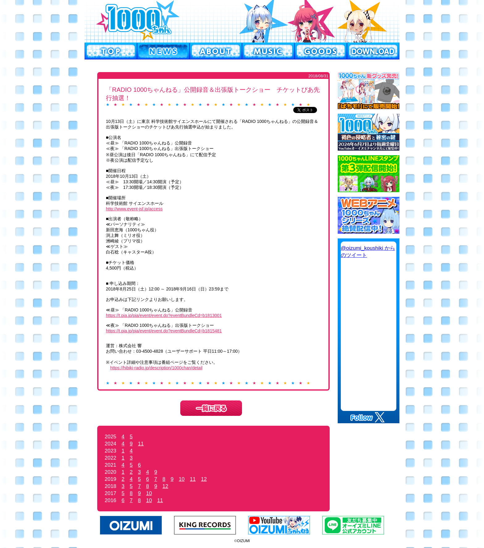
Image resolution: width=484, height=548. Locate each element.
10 (182, 479)
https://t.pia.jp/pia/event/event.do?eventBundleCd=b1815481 (164, 330)
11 (141, 444)
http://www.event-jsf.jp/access (134, 208)
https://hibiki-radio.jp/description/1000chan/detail (156, 367)
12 (204, 479)
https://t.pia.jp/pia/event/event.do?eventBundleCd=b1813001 (164, 315)
